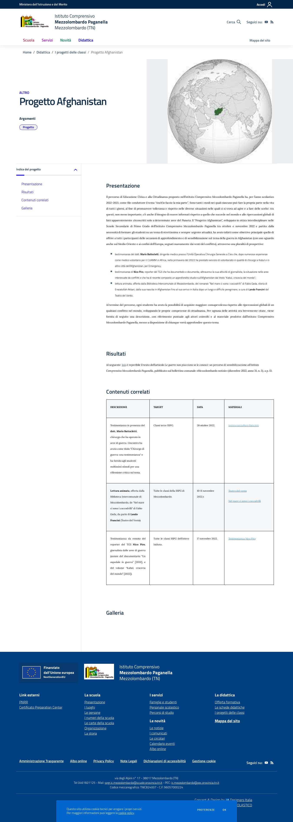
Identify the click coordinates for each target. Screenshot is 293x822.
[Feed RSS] (272, 22)
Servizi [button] (47, 40)
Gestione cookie (204, 761)
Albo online (158, 748)
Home (27, 52)
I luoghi (89, 707)
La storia (90, 733)
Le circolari (157, 738)
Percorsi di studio (162, 712)
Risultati (27, 192)
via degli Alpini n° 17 (127, 778)
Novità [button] (65, 40)
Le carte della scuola (99, 722)
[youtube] (266, 22)
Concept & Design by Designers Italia (223, 799)
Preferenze (206, 810)
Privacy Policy (103, 761)
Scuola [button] (28, 40)
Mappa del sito (260, 40)
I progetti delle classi (70, 52)
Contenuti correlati (35, 200)
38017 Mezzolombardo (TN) (160, 778)
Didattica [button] (85, 40)
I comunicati (158, 733)
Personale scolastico (164, 707)
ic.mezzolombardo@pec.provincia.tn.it (195, 782)
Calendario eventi (162, 743)
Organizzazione (95, 728)
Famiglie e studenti (163, 702)
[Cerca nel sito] (233, 22)
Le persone (92, 712)
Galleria (27, 208)
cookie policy (126, 812)
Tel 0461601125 (84, 782)
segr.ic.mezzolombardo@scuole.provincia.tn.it (133, 782)
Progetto (28, 127)
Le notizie (157, 727)
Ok (225, 810)
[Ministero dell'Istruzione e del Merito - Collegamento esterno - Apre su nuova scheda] (43, 4)
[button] (48, 170)
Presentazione (32, 183)
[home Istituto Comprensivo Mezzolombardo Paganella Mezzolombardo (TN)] (63, 22)
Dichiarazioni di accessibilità (165, 761)
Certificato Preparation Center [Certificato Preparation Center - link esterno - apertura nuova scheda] (40, 707)
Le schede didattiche (230, 707)
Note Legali (128, 761)
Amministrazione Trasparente (41, 761)
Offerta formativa (227, 702)
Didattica (43, 52)
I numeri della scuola (99, 717)
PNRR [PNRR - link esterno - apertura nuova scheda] (23, 702)
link (124, 364)
